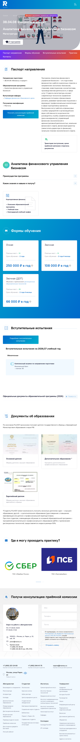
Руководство (63, 698)
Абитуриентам (8, 684)
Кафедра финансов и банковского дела (19, 98)
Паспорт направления (12, 53)
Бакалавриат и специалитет (12, 687)
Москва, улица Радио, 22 (14, 673)
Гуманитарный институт (48, 687)
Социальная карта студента (30, 709)
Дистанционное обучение (11, 711)
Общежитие (63, 720)
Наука (61, 701)
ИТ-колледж (44, 728)
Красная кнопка (27, 691)
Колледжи (44, 721)
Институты (16, 16)
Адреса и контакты (65, 739)
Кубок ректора (26, 694)
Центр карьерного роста (29, 697)
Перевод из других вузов (11, 720)
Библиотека (25, 713)
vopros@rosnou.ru (60, 665)
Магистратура (7, 691)
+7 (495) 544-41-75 (35, 665)
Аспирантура (7, 694)
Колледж (5, 697)
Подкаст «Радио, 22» (28, 716)
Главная (5, 16)
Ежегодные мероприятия (29, 706)
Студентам (26, 684)
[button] (38, 581)
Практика (73, 53)
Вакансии (62, 713)
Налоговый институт (47, 712)
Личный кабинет (8, 732)
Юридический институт (48, 696)
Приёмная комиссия (9, 723)
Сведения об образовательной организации (65, 689)
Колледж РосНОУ (46, 725)
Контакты (7, 56)
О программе (14, 42)
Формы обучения (32, 53)
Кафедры (43, 715)
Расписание (25, 687)
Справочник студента (29, 719)
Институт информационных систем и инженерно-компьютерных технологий (49, 701)
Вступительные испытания (54, 53)
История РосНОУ (64, 694)
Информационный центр (67, 704)
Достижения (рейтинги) (67, 716)
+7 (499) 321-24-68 (10, 665)
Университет (64, 684)
